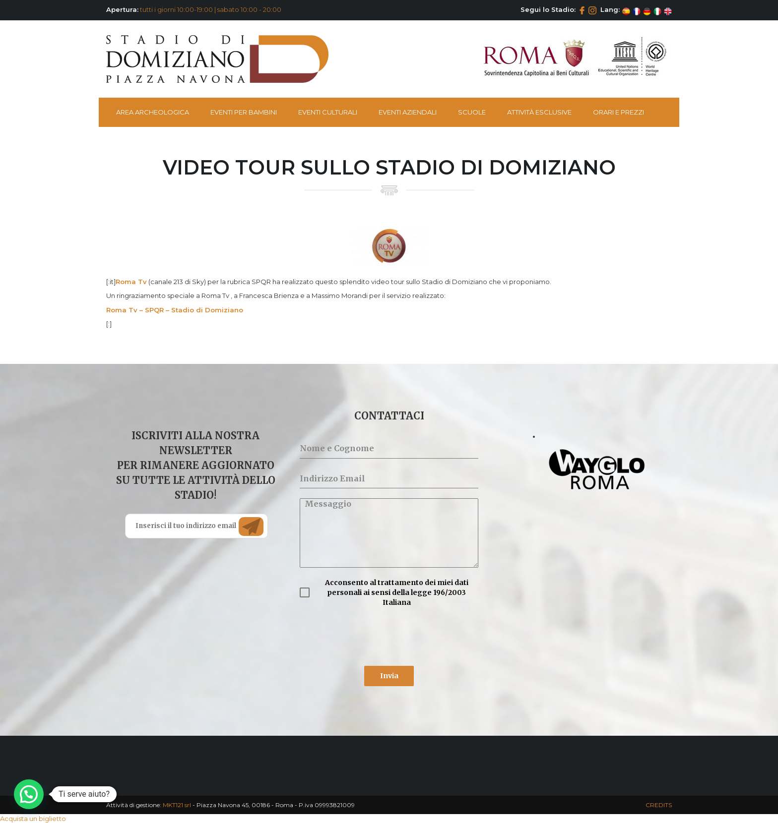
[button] (29, 794)
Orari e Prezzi (618, 112)
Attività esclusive (539, 112)
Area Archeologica (152, 112)
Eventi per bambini (243, 112)
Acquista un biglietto (33, 819)
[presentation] (375, 636)
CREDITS (659, 805)
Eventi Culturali (327, 112)
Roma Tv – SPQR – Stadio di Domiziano (174, 310)
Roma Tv (131, 282)
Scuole (472, 112)
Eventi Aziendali (408, 112)
